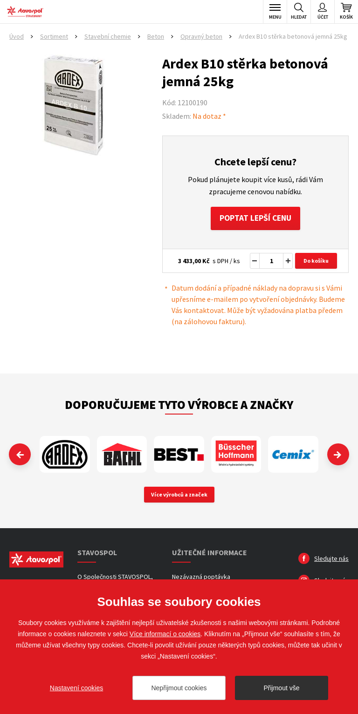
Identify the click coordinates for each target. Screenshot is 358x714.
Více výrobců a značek (179, 494)
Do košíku (316, 261)
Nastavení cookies (76, 688)
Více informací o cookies (165, 634)
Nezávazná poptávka (201, 577)
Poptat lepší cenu (255, 218)
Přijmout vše (281, 688)
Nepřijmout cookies (179, 688)
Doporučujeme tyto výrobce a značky (179, 405)
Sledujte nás (331, 559)
